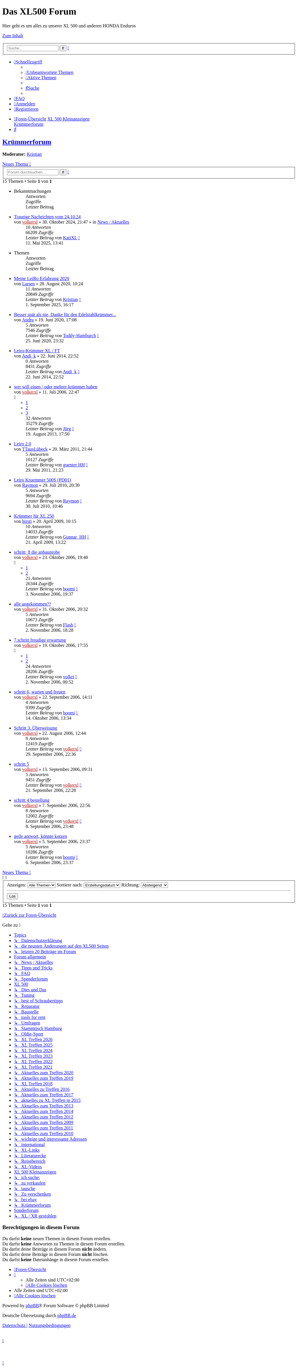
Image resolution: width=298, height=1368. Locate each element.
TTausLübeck (35, 449)
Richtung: (144, 884)
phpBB (32, 1305)
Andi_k (29, 355)
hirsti (27, 521)
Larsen (28, 283)
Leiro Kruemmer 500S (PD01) (42, 479)
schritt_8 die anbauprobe (37, 552)
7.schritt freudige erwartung (40, 640)
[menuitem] (49, 72)
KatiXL (70, 237)
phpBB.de (66, 1315)
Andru (28, 319)
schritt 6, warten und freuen (39, 691)
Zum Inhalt (12, 35)
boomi (69, 588)
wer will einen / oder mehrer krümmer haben (55, 386)
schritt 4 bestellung (31, 800)
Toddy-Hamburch (79, 335)
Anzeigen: (31, 884)
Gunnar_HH (74, 537)
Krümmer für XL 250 (34, 516)
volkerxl (30, 222)
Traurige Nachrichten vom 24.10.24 (47, 216)
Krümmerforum (26, 142)
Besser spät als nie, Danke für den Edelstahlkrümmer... (65, 314)
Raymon (30, 485)
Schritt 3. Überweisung (35, 727)
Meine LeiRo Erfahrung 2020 (41, 278)
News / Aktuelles (113, 222)
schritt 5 (21, 764)
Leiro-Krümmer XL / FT (37, 350)
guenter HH (74, 464)
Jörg (67, 428)
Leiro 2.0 (22, 443)
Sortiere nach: (88, 884)
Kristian (34, 154)
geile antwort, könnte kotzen (40, 836)
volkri (68, 676)
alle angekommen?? (32, 603)
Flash (68, 624)
